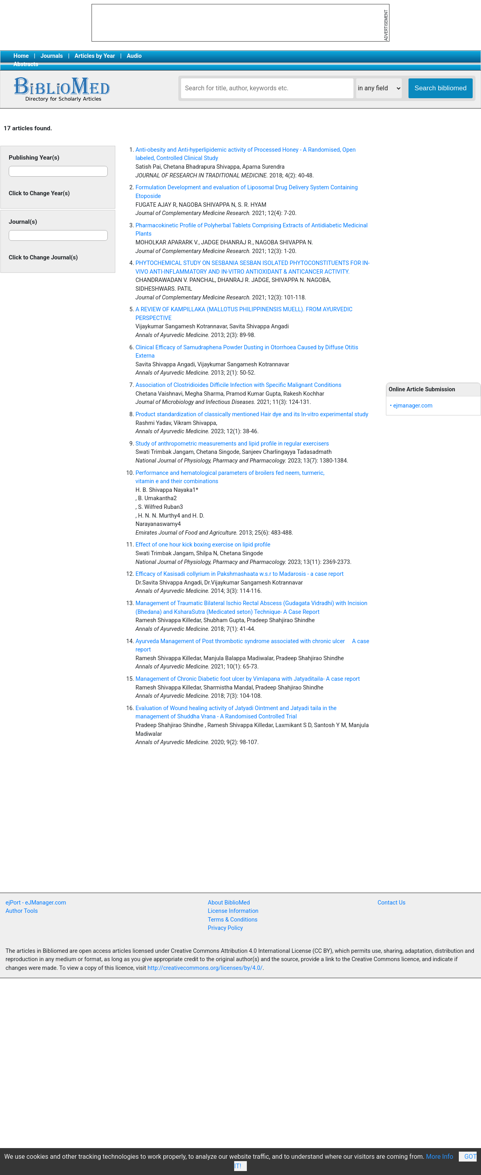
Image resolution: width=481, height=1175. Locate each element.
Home (21, 56)
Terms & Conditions (233, 919)
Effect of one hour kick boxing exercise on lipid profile (203, 544)
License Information (233, 911)
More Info (439, 1156)
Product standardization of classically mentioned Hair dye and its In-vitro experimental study (252, 414)
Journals (51, 56)
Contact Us (392, 902)
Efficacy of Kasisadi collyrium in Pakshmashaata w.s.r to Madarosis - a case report (240, 574)
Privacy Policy (225, 928)
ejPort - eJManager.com (36, 902)
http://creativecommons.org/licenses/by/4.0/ (205, 968)
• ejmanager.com (411, 405)
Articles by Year (94, 56)
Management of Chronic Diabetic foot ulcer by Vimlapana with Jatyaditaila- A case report (248, 679)
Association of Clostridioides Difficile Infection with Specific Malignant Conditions (239, 385)
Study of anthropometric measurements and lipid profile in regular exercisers (232, 443)
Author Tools (22, 911)
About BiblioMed (229, 902)
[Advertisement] (433, 246)
